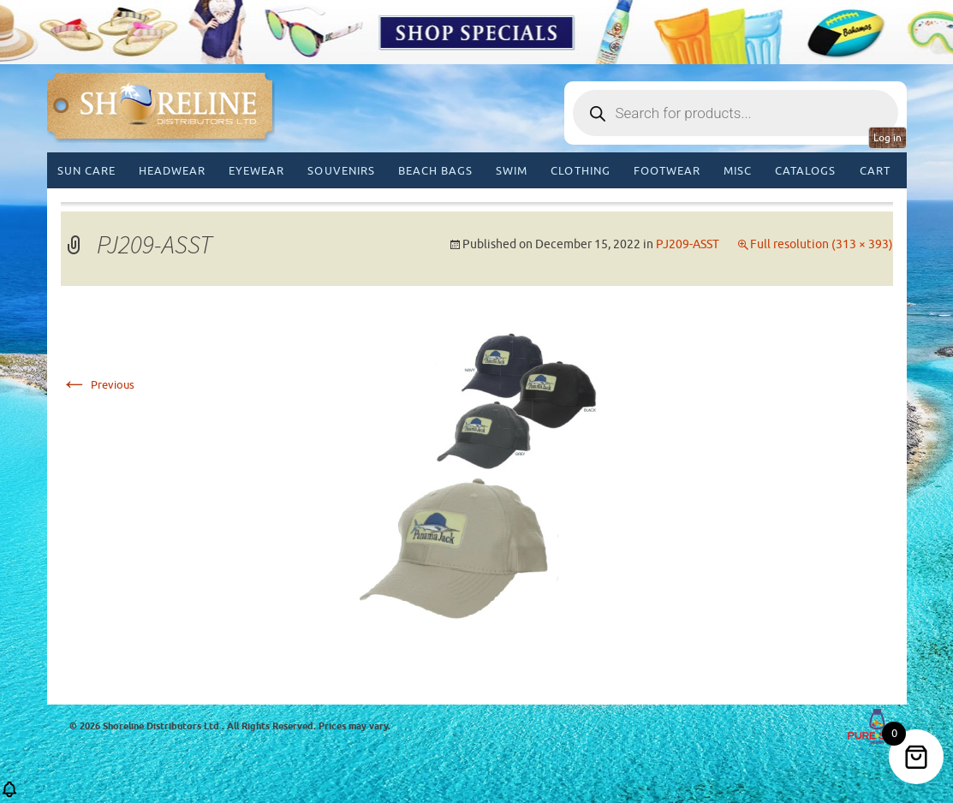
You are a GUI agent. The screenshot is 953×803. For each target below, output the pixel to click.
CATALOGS (805, 171)
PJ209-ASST (687, 244)
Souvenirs (340, 171)
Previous (97, 385)
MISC (738, 171)
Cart (875, 171)
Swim (511, 171)
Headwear (172, 171)
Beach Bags (435, 171)
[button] (9, 795)
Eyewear (256, 171)
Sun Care (86, 171)
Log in (887, 138)
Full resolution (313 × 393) (821, 244)
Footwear (667, 171)
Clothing (580, 171)
